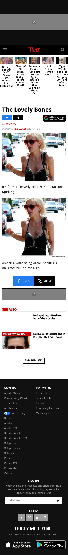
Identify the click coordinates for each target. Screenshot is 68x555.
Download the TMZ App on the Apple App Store (18, 545)
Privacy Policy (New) (15, 398)
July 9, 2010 (20, 128)
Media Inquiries (44, 413)
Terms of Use (11, 403)
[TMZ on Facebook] (21, 517)
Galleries (9, 453)
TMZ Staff (11, 124)
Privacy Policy (23, 492)
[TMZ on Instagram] (44, 517)
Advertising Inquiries (47, 408)
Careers (40, 403)
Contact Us (42, 393)
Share (23, 281)
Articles (8, 423)
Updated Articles (13, 433)
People (8, 458)
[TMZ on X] (29, 517)
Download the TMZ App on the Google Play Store (50, 544)
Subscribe (58, 500)
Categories (10, 443)
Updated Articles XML (16, 438)
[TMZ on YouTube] (37, 517)
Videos (8, 473)
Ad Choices (10, 408)
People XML (10, 463)
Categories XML (13, 448)
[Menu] (5, 50)
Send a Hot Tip (44, 398)
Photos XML (11, 468)
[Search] (63, 50)
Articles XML (11, 428)
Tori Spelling (33, 360)
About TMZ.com (13, 393)
